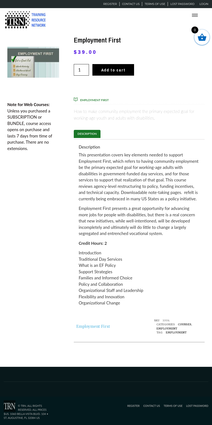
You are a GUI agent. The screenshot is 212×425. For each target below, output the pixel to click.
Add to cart (113, 70)
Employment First (94, 100)
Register (110, 4)
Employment (166, 328)
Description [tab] (87, 134)
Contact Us (131, 4)
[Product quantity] (81, 70)
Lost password (182, 4)
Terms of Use (155, 4)
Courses (184, 324)
